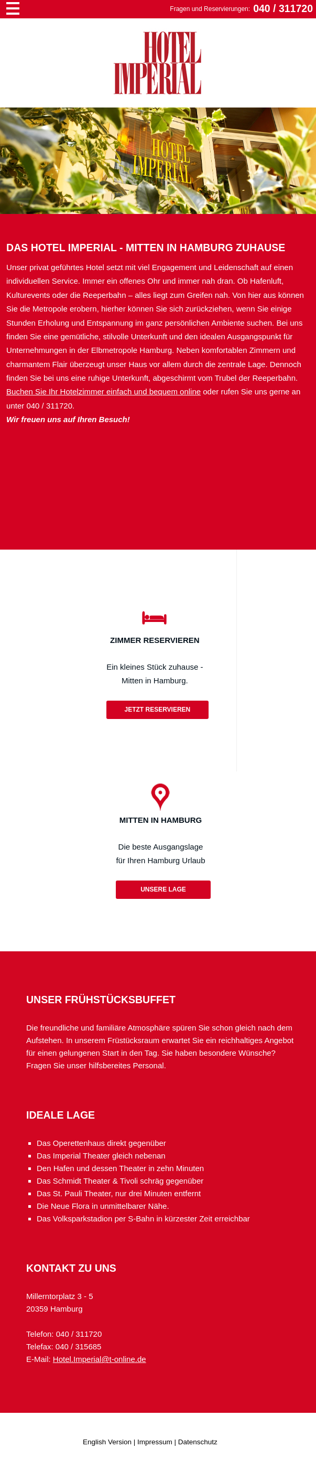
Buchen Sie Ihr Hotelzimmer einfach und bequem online (103, 391)
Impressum (154, 1442)
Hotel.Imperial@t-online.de (99, 1359)
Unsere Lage (163, 889)
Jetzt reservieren (157, 709)
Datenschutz (197, 1442)
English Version (107, 1442)
